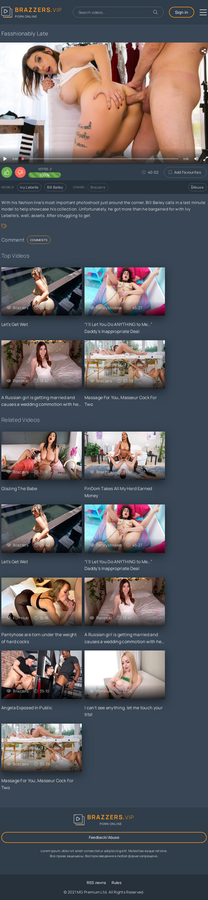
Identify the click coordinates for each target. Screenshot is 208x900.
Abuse (197, 187)
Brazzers (97, 187)
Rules (117, 882)
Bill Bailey (55, 187)
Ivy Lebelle (29, 187)
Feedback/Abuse (104, 837)
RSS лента (96, 882)
